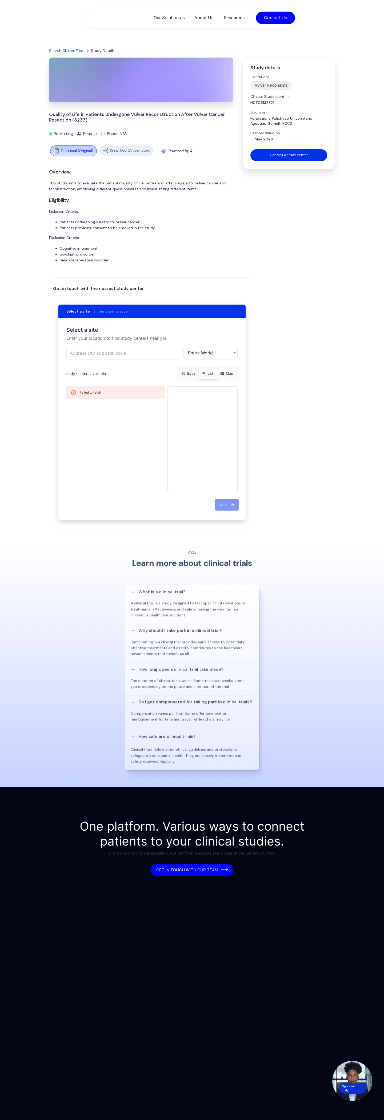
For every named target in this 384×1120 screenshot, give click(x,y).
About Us (203, 17)
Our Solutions (167, 17)
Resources (234, 17)
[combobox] (122, 353)
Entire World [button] (200, 352)
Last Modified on (265, 133)
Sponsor (257, 112)
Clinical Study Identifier (270, 96)
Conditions (260, 77)
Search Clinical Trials (67, 50)
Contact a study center (289, 155)
